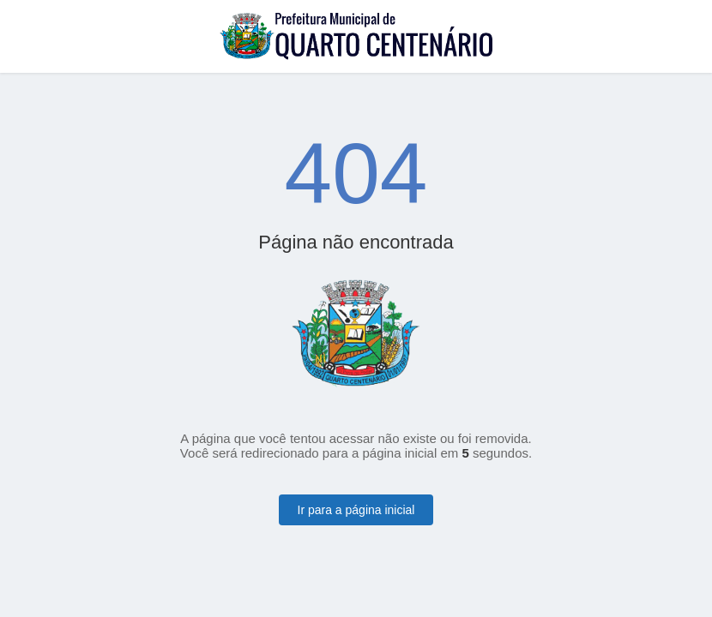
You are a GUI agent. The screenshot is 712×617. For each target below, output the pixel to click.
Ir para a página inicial (356, 510)
